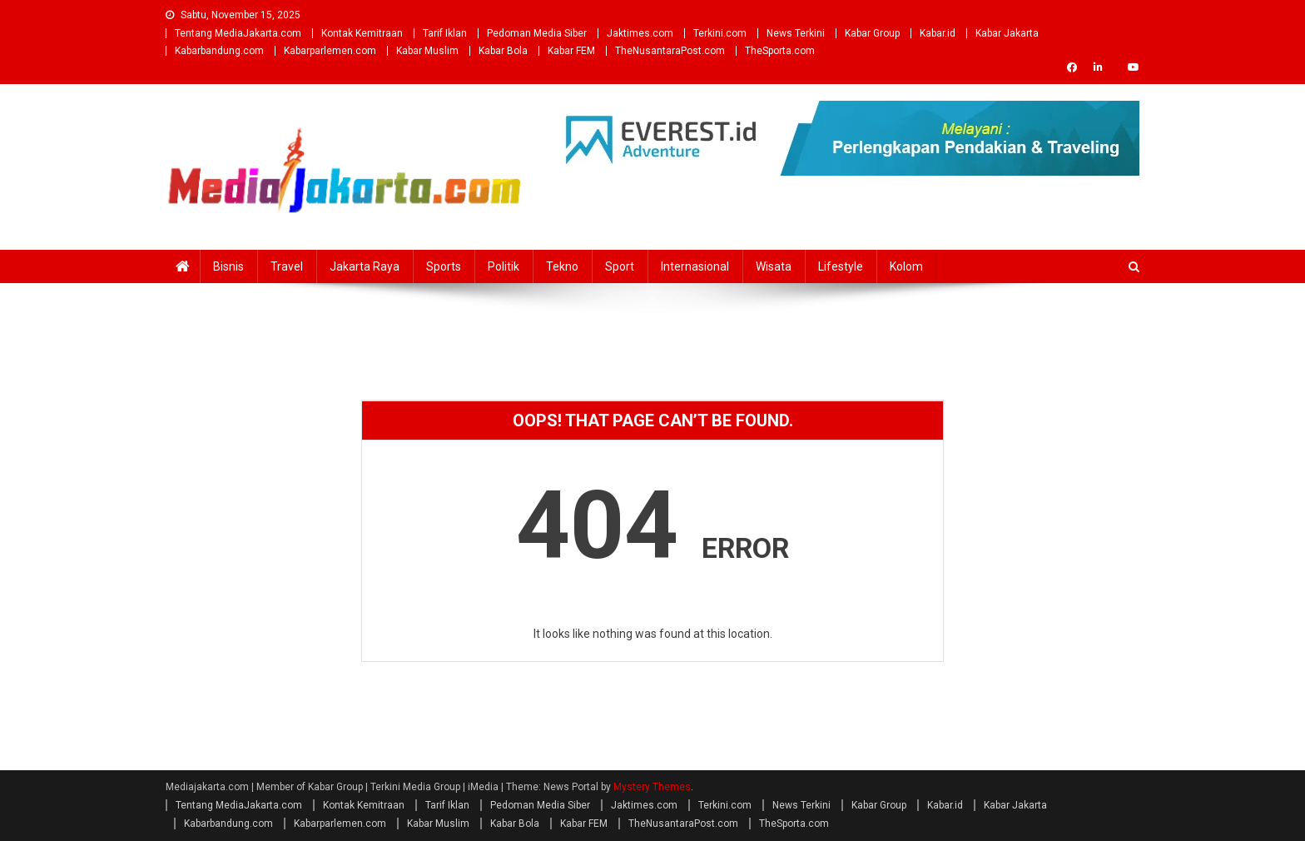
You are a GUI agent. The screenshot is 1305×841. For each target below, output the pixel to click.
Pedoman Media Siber (537, 33)
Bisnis (228, 266)
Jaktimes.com (640, 33)
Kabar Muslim (427, 51)
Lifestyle (840, 266)
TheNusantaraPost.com (670, 51)
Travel (286, 266)
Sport (619, 266)
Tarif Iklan (445, 33)
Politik (503, 266)
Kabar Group (872, 33)
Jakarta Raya (364, 266)
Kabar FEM (571, 51)
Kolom (906, 266)
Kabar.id (937, 33)
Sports (443, 266)
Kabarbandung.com (219, 51)
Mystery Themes (652, 787)
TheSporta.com (780, 51)
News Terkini (796, 33)
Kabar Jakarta (1007, 33)
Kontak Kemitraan (362, 33)
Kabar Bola (503, 51)
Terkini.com (720, 33)
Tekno (562, 266)
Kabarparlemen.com (330, 51)
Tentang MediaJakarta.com (238, 33)
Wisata (773, 266)
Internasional (695, 266)
